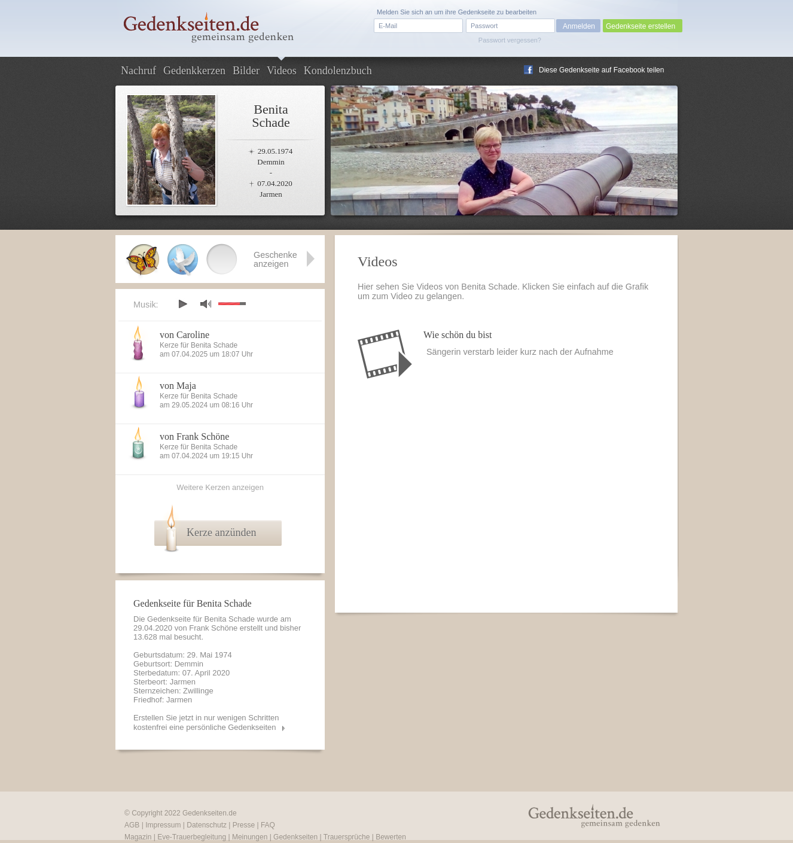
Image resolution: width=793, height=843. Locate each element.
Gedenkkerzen (194, 71)
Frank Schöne (213, 627)
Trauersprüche (347, 837)
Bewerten (391, 837)
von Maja (178, 386)
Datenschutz (207, 825)
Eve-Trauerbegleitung (191, 837)
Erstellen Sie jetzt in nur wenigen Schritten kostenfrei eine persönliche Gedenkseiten (206, 722)
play (182, 304)
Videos (282, 71)
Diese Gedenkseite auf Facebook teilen (601, 70)
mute (205, 303)
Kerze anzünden (221, 532)
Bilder (246, 71)
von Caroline (184, 335)
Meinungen (249, 837)
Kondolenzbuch (338, 71)
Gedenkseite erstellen (640, 26)
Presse (244, 825)
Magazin (137, 837)
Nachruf (138, 71)
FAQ (268, 825)
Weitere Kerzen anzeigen (220, 487)
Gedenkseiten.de (209, 813)
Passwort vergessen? (509, 40)
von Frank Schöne (194, 436)
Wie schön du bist (457, 335)
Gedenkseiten (295, 837)
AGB (131, 825)
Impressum (163, 825)
